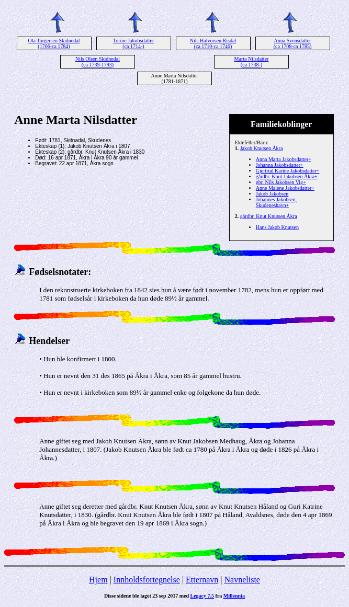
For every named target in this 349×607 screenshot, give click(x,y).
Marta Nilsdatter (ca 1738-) (251, 61)
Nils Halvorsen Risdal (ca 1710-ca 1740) (213, 43)
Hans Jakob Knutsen (277, 227)
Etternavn (202, 579)
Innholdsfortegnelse (147, 579)
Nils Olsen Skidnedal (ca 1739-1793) (97, 61)
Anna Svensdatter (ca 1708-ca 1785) (293, 43)
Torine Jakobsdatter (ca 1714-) (133, 43)
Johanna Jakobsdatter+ (279, 165)
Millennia (234, 596)
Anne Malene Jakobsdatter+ (285, 188)
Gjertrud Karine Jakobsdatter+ (288, 171)
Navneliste (242, 579)
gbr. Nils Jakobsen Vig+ (281, 182)
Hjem (98, 579)
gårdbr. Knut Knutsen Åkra (268, 216)
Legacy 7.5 (202, 596)
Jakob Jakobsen (272, 194)
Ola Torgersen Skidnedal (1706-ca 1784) (54, 43)
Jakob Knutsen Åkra (261, 148)
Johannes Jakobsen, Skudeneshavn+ (276, 202)
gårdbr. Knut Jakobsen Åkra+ (287, 176)
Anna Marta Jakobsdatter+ (283, 159)
